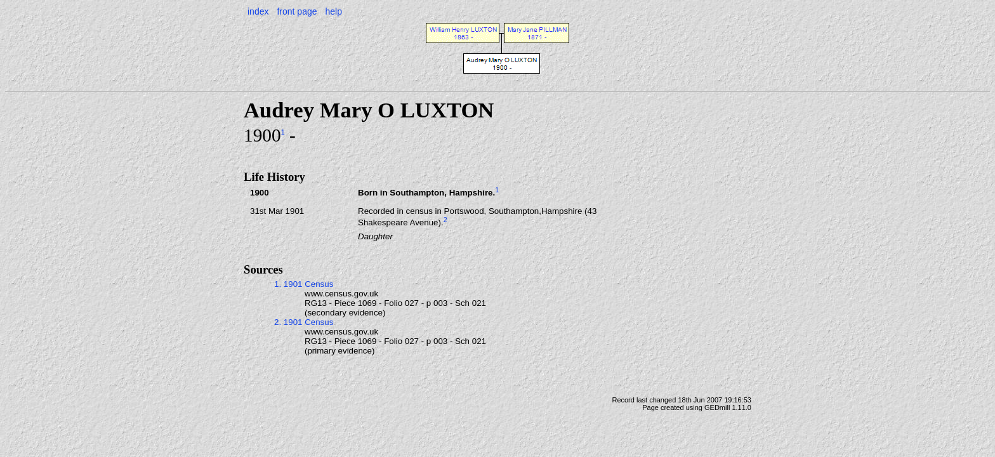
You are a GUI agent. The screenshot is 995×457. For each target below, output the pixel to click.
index (257, 11)
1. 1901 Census (303, 284)
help (333, 11)
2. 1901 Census (303, 322)
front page (297, 11)
